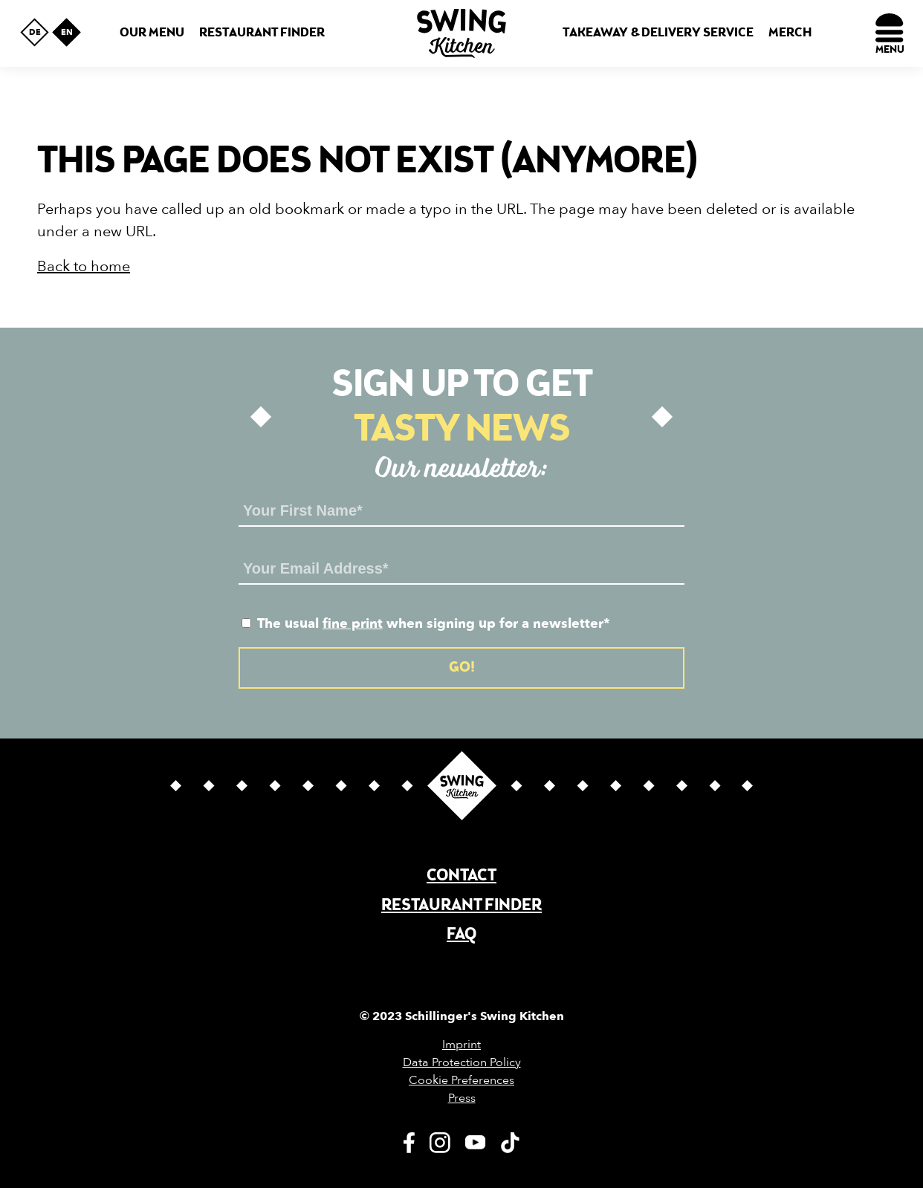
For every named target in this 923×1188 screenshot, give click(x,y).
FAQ (461, 935)
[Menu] (889, 33)
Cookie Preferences (461, 1080)
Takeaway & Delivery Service (658, 33)
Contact (461, 876)
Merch (790, 33)
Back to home (83, 266)
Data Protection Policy (462, 1062)
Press (462, 1098)
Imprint (461, 1044)
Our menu (152, 33)
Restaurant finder (262, 33)
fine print (353, 623)
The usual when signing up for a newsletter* (426, 623)
